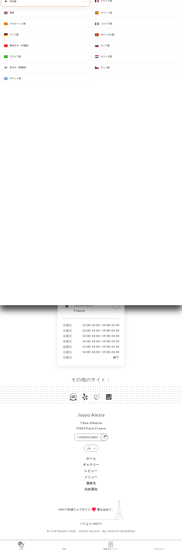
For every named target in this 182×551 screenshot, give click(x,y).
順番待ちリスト (110, 545)
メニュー (91, 481)
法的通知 (91, 493)
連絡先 (91, 487)
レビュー (91, 474)
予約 (64, 545)
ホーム (91, 462)
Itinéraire (159, 545)
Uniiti (97, 527)
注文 (21, 545)
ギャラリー (91, 468)
